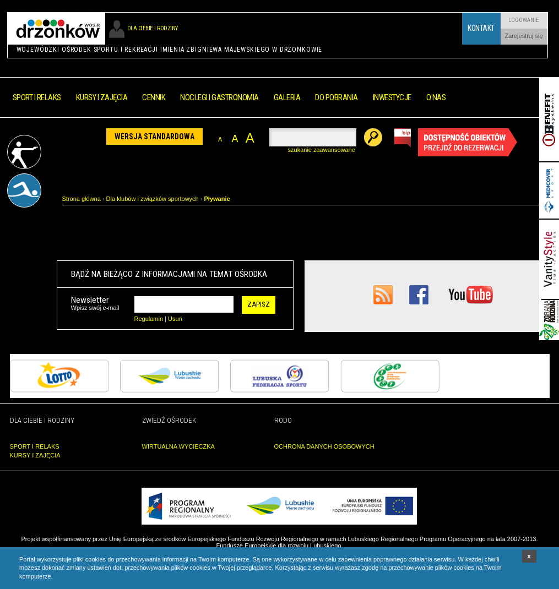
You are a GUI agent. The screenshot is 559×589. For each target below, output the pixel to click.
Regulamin (149, 318)
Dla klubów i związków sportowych (152, 198)
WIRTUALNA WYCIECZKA (178, 446)
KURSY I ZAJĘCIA (35, 455)
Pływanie (217, 198)
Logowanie (523, 20)
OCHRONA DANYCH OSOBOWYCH (324, 446)
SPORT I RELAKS (34, 446)
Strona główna (81, 198)
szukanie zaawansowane (321, 149)
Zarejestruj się (523, 35)
